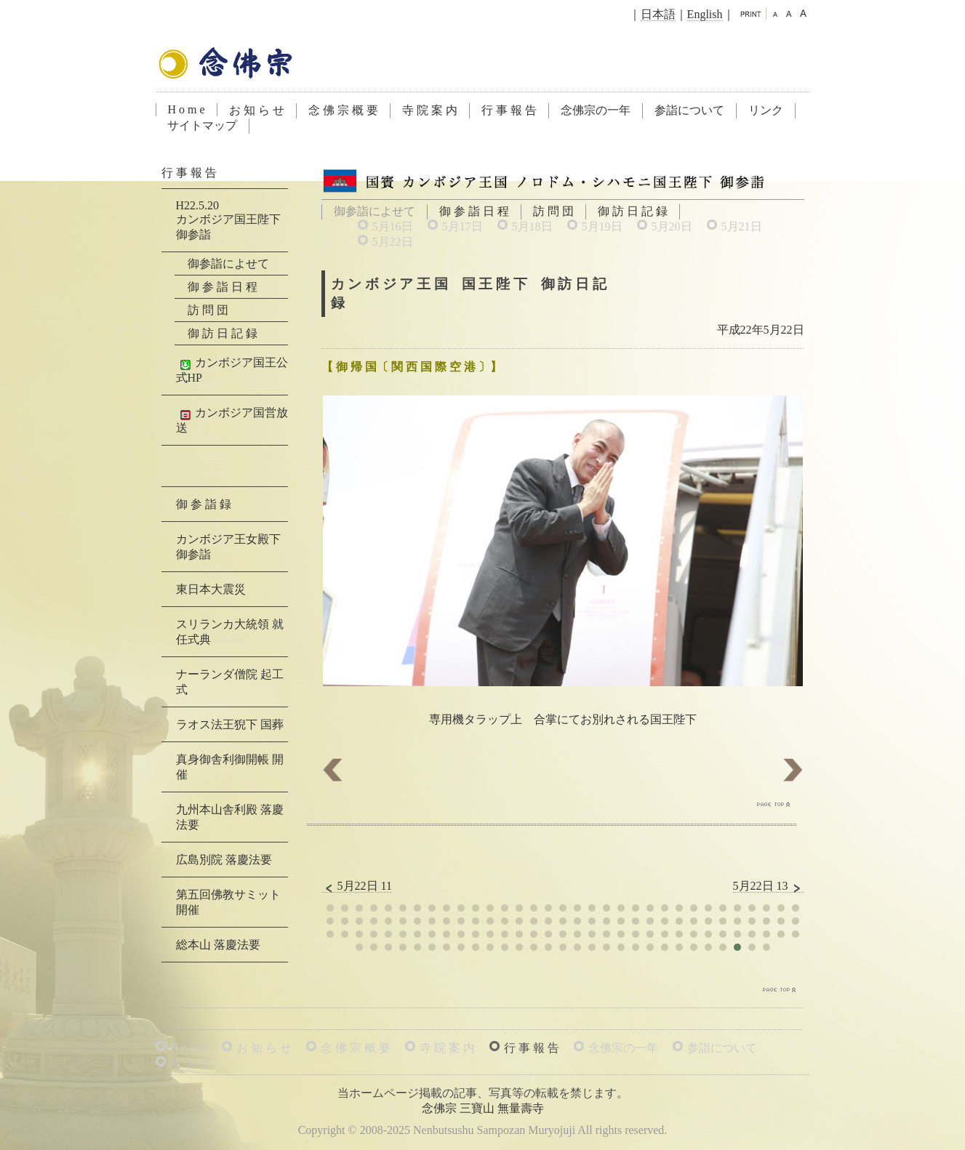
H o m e (186, 109)
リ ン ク (190, 1063)
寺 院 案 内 (429, 110)
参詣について (689, 110)
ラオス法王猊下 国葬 (230, 724)
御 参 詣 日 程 (474, 211)
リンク (765, 110)
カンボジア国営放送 (232, 420)
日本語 (658, 14)
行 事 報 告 (509, 110)
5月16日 (392, 226)
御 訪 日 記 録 (633, 211)
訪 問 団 (553, 211)
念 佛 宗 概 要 (343, 110)
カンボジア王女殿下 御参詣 (228, 546)
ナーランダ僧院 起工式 (230, 682)
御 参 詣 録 (203, 504)
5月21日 (741, 226)
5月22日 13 (768, 886)
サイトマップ (202, 125)
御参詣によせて (228, 263)
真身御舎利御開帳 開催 (230, 767)
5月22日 (392, 242)
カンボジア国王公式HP (232, 370)
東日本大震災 (211, 589)
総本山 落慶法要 (218, 944)
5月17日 (462, 226)
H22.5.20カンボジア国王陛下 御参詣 (228, 220)
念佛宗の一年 (595, 110)
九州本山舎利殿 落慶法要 (230, 817)
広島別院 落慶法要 (224, 859)
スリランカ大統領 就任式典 (230, 632)
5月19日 (602, 226)
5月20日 (672, 226)
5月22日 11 (356, 886)
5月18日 (532, 226)
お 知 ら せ (256, 110)
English (705, 14)
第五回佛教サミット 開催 (228, 902)
